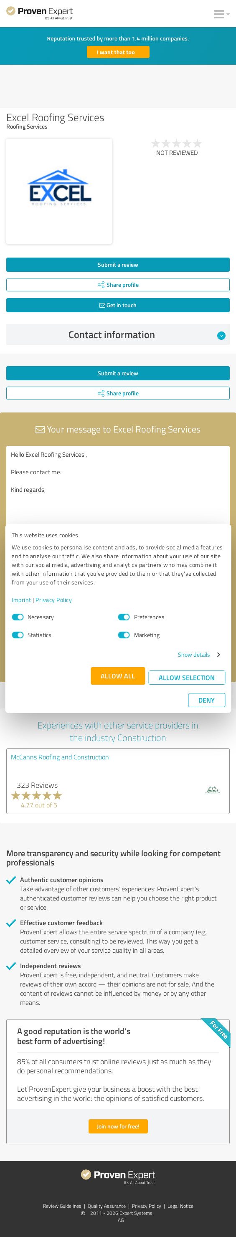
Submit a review (118, 264)
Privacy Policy (54, 600)
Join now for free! (118, 1126)
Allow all (118, 675)
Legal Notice (180, 1205)
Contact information (147, 334)
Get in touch (118, 305)
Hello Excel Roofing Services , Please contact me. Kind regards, (118, 493)
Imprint (21, 600)
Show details (194, 654)
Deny (206, 700)
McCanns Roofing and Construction (60, 756)
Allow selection (187, 677)
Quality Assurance (107, 1205)
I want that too (116, 52)
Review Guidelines (62, 1205)
